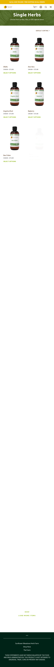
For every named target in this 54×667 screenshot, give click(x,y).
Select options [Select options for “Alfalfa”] (9, 73)
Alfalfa (5, 67)
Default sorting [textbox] (42, 30)
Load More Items (27, 615)
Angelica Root (8, 111)
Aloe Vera (31, 67)
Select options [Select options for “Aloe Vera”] (34, 73)
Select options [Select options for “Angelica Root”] (9, 117)
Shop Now (27, 647)
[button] (35, 7)
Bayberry (31, 111)
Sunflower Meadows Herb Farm (27, 643)
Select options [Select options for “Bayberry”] (34, 116)
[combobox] (41, 30)
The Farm (27, 650)
